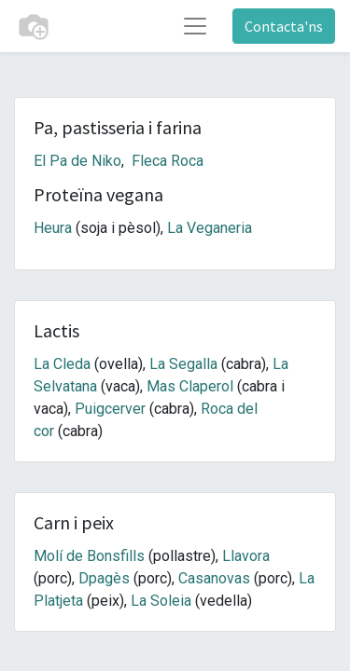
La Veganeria (209, 228)
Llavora (246, 556)
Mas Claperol (190, 386)
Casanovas (214, 578)
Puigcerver (110, 409)
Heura (53, 228)
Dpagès (104, 578)
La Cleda (62, 364)
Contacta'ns (284, 26)
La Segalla (183, 364)
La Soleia (161, 600)
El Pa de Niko (77, 161)
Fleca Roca (167, 161)
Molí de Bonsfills (89, 556)
